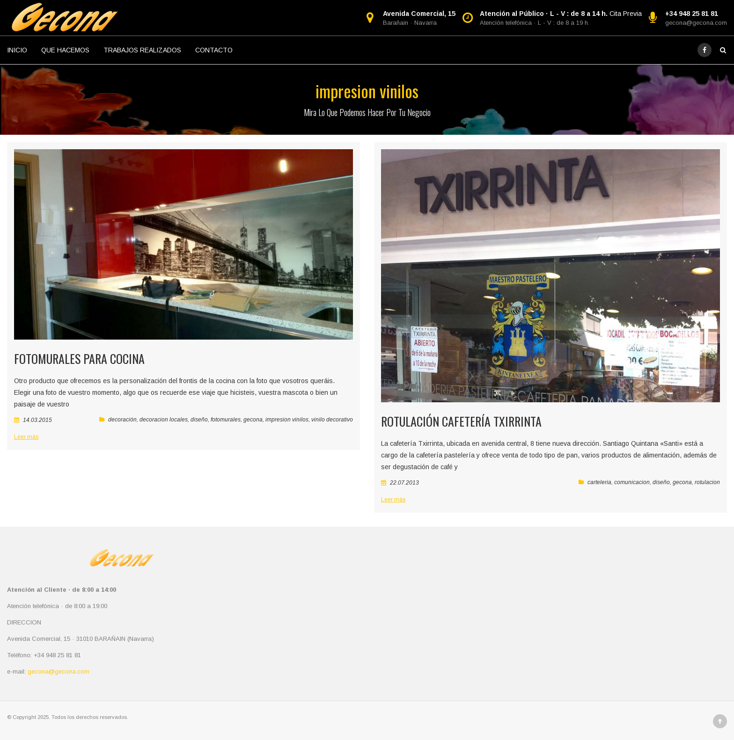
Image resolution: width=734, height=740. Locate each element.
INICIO (17, 50)
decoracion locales (163, 419)
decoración (122, 419)
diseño (199, 419)
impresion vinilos (286, 419)
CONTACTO (214, 50)
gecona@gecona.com (696, 22)
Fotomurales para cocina (79, 358)
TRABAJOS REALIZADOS (142, 50)
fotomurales (226, 419)
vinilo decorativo (332, 419)
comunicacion (632, 482)
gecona (253, 419)
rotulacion (707, 482)
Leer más (26, 437)
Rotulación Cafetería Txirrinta (461, 421)
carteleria (599, 482)
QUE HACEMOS (65, 50)
